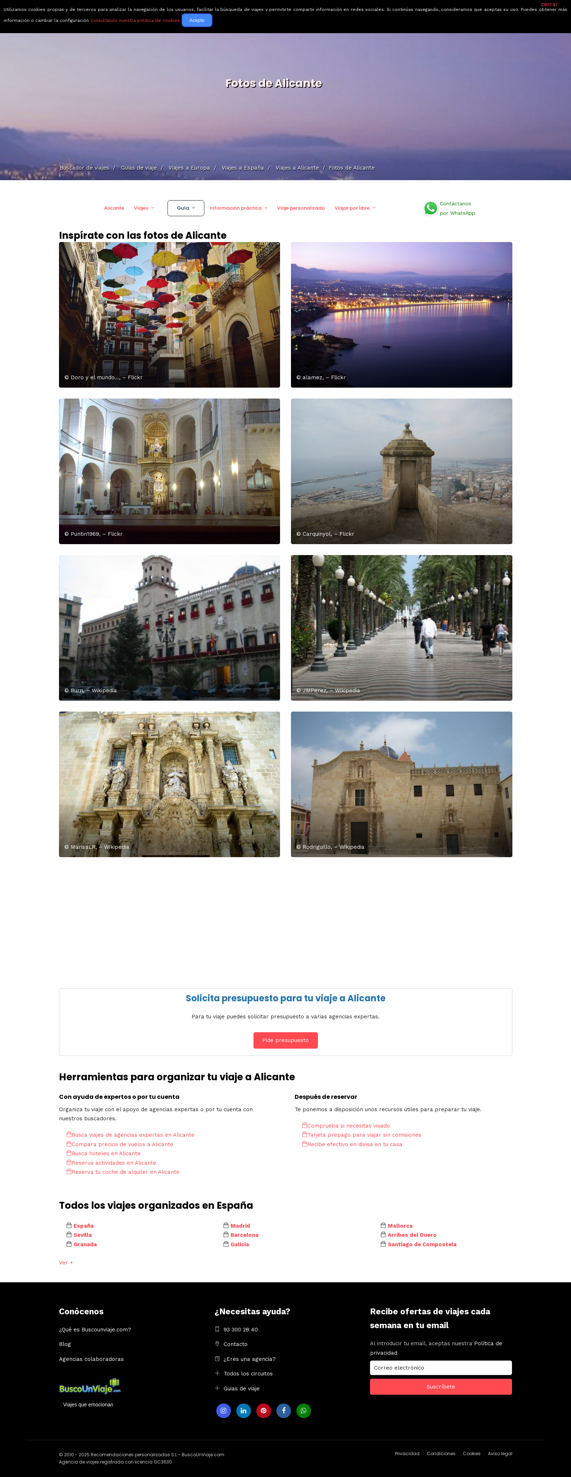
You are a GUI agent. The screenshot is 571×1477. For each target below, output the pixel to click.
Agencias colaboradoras (91, 1359)
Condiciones (441, 1453)
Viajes (141, 208)
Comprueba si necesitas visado (346, 1125)
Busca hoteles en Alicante (103, 1153)
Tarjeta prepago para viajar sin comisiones (361, 1135)
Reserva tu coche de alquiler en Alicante (123, 1172)
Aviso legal (500, 1453)
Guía (183, 208)
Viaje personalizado (301, 208)
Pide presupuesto (285, 1040)
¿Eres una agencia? (250, 1359)
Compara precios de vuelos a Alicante (119, 1144)
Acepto (197, 20)
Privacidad (407, 1453)
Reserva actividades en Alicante (111, 1163)
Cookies (472, 1453)
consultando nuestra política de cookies (135, 20)
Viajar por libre (352, 208)
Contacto (236, 1344)
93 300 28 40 (241, 1329)
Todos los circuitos (248, 1373)
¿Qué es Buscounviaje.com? (95, 1329)
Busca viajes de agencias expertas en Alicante (130, 1135)
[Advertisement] (277, 919)
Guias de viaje (242, 1388)
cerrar (549, 4)
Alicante (114, 208)
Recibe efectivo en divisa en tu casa (352, 1144)
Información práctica (235, 208)
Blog (65, 1344)
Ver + (66, 1262)
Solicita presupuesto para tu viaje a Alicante (286, 998)
